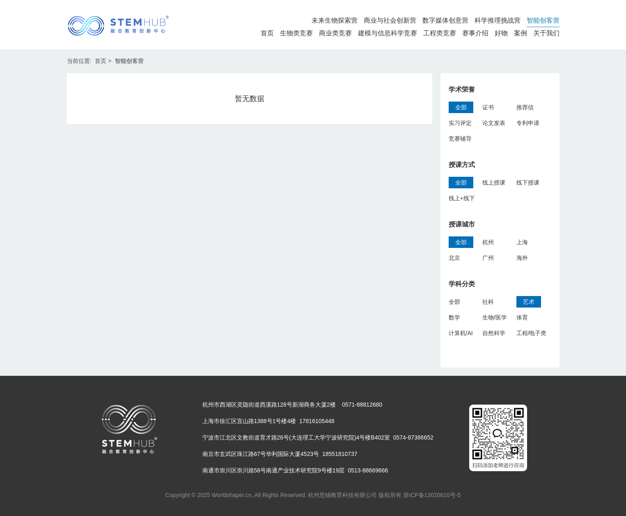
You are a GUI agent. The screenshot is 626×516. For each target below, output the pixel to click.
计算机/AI (461, 333)
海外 (522, 258)
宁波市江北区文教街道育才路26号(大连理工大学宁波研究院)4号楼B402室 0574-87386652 (317, 437)
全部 (461, 107)
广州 (488, 258)
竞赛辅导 (460, 138)
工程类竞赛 (439, 33)
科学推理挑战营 (498, 20)
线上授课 (493, 182)
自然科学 (493, 333)
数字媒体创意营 (445, 20)
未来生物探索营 (335, 20)
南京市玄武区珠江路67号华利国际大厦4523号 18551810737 (280, 454)
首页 (267, 33)
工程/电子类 (531, 333)
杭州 (488, 242)
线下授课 (527, 182)
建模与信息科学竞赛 (387, 33)
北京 (454, 258)
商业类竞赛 (335, 33)
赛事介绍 (475, 33)
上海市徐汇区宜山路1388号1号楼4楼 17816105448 (268, 421)
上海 (522, 242)
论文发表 (493, 123)
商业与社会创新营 (390, 20)
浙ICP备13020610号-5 (432, 495)
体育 (522, 317)
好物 (501, 33)
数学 (454, 317)
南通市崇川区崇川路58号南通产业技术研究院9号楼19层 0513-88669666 (295, 470)
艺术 (528, 301)
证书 (488, 107)
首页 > (103, 61)
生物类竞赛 (296, 33)
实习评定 (460, 123)
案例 (520, 33)
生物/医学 (494, 317)
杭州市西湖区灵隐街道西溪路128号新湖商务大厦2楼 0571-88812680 (292, 404)
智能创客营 (543, 20)
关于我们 (546, 33)
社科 (488, 301)
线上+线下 (462, 198)
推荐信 (525, 107)
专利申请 (527, 123)
